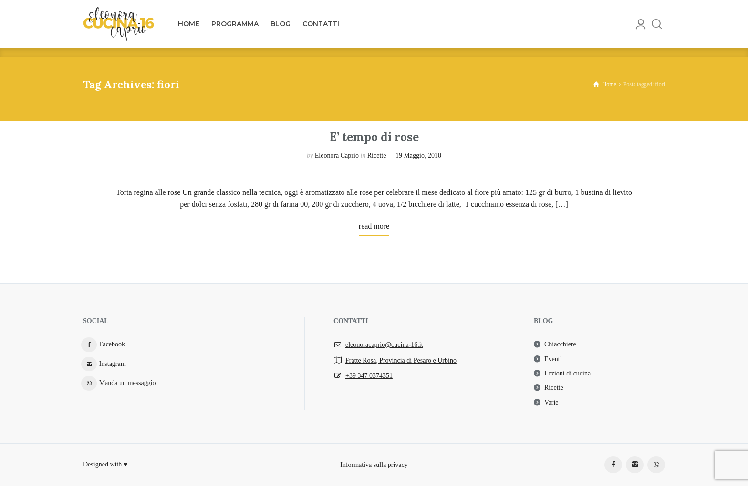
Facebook (112, 344)
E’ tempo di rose (374, 137)
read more (374, 226)
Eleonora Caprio (337, 155)
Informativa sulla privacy (374, 464)
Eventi (553, 359)
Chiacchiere (560, 344)
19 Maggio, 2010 (418, 155)
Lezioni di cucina (567, 373)
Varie (551, 402)
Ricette (376, 155)
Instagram (112, 363)
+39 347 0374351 (369, 375)
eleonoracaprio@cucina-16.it (384, 344)
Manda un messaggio (127, 382)
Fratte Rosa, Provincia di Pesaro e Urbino (401, 360)
